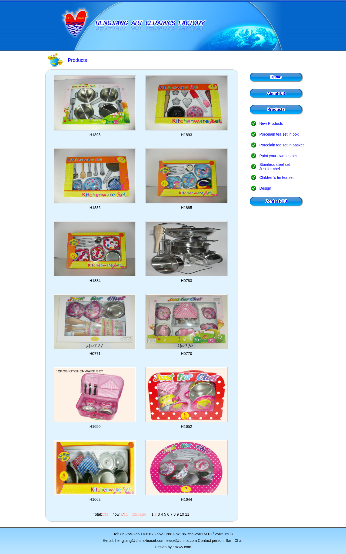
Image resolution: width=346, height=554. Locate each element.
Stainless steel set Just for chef (274, 166)
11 (187, 514)
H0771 (95, 353)
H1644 (186, 499)
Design (265, 188)
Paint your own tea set (278, 156)
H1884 (95, 280)
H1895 (95, 135)
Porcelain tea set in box (279, 134)
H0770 (186, 353)
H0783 (186, 280)
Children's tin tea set (276, 177)
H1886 (95, 208)
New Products (271, 123)
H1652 (186, 426)
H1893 (186, 135)
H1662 (95, 499)
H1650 (95, 426)
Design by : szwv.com (173, 547)
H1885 (186, 208)
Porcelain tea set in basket (281, 145)
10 (182, 514)
